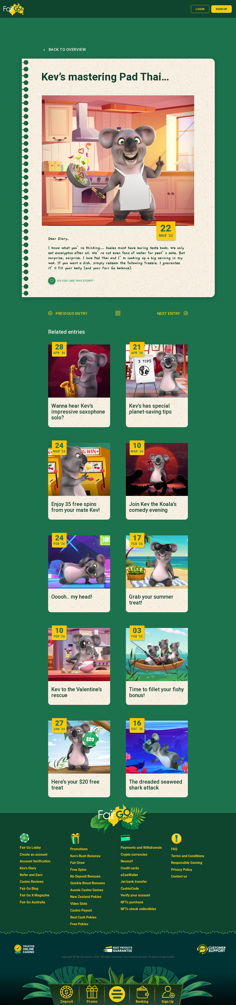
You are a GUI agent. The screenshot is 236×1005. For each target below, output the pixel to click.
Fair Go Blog (29, 889)
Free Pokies (79, 924)
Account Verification (35, 861)
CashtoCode (130, 889)
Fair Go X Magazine (34, 895)
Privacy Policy (181, 870)
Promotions (79, 849)
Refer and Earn (31, 875)
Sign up (221, 9)
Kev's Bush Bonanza (85, 856)
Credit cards (130, 868)
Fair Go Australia (32, 902)
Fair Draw (77, 863)
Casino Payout (81, 910)
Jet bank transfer (134, 882)
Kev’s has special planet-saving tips (150, 409)
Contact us (179, 876)
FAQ (174, 849)
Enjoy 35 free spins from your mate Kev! (75, 507)
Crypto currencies (134, 855)
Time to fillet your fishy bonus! (156, 692)
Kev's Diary (28, 868)
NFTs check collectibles (138, 909)
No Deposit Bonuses (85, 876)
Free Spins (78, 870)
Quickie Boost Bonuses (87, 883)
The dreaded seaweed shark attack (155, 785)
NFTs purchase (132, 902)
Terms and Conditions (187, 856)
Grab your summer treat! (151, 600)
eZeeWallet (129, 875)
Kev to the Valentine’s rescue (76, 692)
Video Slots (78, 904)
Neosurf (127, 861)
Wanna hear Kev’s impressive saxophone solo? (78, 412)
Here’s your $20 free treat (75, 785)
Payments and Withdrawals (141, 848)
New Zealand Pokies (85, 897)
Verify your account (135, 895)
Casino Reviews (32, 882)
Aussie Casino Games (86, 890)
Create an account (33, 855)
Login (200, 9)
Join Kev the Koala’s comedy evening (153, 507)
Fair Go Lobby (30, 848)
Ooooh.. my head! (71, 597)
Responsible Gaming (186, 863)
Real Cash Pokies (83, 917)
